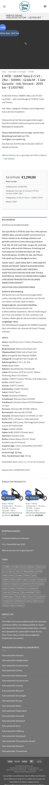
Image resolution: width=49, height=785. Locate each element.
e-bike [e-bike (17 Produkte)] (9, 559)
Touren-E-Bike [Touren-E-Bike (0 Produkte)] (20, 584)
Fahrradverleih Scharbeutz (14, 723)
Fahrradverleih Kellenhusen (14, 663)
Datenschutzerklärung (25, 759)
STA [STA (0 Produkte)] (37, 580)
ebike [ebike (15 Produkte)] (5, 563)
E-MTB (31, 59)
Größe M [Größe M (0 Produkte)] (42, 567)
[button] (4, 6)
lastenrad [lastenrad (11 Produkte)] (33, 576)
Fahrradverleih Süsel (11, 713)
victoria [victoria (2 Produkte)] (5, 593)
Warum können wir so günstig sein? (17, 538)
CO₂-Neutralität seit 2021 (13, 532)
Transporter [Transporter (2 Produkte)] (40, 584)
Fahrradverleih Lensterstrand (15, 668)
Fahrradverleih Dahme (12, 658)
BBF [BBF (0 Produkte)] (7, 555)
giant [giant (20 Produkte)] (34, 563)
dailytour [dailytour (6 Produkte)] (31, 555)
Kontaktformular (24, 754)
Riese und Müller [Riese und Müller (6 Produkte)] (28, 580)
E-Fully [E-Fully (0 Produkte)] (16, 559)
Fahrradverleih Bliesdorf (13, 678)
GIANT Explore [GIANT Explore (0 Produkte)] (22, 567)
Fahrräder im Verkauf (17, 59)
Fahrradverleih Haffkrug (13, 718)
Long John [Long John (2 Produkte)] (6, 580)
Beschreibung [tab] (8, 208)
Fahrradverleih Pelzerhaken (14, 698)
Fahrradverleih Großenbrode (15, 653)
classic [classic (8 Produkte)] (23, 555)
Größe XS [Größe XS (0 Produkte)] (24, 571)
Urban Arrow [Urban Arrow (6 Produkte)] (38, 588)
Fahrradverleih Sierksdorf (13, 708)
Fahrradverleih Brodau (12, 688)
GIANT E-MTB (36, 185)
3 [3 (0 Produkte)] (3, 555)
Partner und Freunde (16, 757)
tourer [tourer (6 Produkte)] (31, 584)
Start (4, 59)
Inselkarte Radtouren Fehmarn (15, 526)
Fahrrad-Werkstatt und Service (24, 756)
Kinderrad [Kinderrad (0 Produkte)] (21, 576)
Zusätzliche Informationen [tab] (15, 213)
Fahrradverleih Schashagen (14, 683)
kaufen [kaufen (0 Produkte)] (5, 576)
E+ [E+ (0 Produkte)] (4, 559)
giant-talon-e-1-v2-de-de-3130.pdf (29, 449)
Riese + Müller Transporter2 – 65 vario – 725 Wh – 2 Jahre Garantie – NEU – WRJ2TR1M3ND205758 (12, 496)
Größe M (20, 185)
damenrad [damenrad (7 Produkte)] (41, 555)
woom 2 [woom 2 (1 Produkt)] (21, 593)
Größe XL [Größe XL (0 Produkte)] (14, 571)
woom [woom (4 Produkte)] (13, 593)
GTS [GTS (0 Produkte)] (32, 571)
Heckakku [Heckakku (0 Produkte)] (40, 571)
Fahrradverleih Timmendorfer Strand (18, 729)
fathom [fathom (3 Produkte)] (27, 563)
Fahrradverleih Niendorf (13, 734)
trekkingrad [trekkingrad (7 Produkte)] (19, 588)
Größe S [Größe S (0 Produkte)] (6, 571)
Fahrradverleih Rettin (11, 693)
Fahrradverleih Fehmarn (13, 643)
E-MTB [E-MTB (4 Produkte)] (39, 559)
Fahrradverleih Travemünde (14, 739)
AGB (41, 757)
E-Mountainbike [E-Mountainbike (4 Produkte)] (28, 559)
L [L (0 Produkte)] (27, 576)
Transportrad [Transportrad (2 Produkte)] (8, 588)
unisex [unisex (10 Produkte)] (28, 588)
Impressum (33, 757)
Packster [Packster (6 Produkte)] (16, 580)
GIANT (14, 189)
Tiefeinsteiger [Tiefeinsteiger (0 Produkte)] (8, 584)
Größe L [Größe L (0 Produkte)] (33, 567)
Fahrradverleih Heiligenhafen (15, 648)
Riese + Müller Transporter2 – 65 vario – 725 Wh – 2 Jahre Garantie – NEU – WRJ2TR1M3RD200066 (36, 496)
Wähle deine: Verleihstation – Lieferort (24, 16)
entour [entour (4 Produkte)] (11, 563)
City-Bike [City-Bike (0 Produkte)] (15, 555)
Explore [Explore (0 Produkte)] (19, 563)
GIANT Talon (17, 181)
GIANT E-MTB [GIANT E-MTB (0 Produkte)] (8, 567)
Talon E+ (27, 185)
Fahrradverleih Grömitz (12, 673)
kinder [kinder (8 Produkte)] (12, 576)
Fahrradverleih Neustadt (13, 703)
